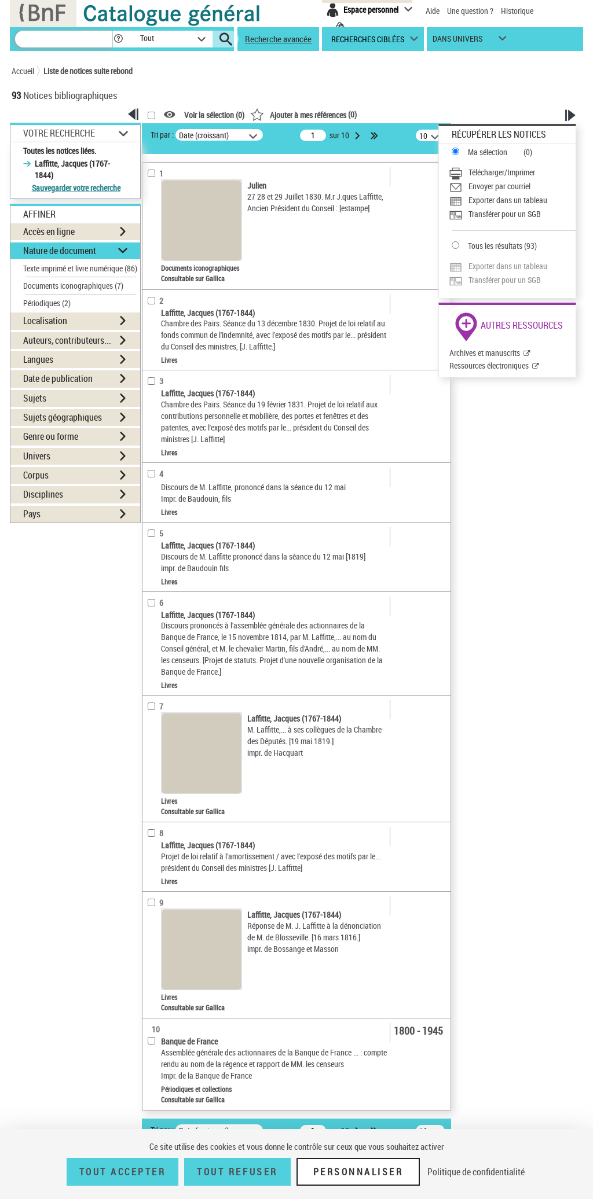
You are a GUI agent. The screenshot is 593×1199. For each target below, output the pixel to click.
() (303, 114)
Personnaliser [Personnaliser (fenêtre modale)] (358, 1171)
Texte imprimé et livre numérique (80, 268)
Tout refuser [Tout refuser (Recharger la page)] (237, 1171)
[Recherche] (63, 39)
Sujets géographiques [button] (62, 417)
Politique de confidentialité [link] (476, 1171)
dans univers (457, 41)
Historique (517, 10)
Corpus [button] (36, 475)
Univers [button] (36, 456)
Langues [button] (38, 359)
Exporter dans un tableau (507, 199)
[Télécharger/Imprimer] (512, 172)
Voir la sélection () (214, 114)
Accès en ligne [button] (49, 231)
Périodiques (47, 302)
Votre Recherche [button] (59, 133)
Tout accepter (122, 1171)
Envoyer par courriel (499, 186)
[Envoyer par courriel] (512, 186)
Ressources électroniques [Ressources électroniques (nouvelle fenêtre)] (489, 365)
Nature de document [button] (59, 250)
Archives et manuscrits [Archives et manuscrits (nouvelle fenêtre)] (484, 352)
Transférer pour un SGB (504, 213)
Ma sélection (487, 151)
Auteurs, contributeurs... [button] (67, 340)
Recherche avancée (278, 39)
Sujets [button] (34, 398)
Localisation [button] (45, 320)
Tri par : (162, 134)
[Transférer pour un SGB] (512, 214)
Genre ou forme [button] (50, 436)
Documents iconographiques (73, 285)
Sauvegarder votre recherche (76, 187)
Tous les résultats (495, 245)
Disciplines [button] (43, 494)
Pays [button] (32, 513)
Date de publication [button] (58, 378)
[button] (118, 39)
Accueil (23, 70)
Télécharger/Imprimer (501, 172)
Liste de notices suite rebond (88, 70)
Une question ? (470, 10)
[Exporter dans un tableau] (512, 200)
